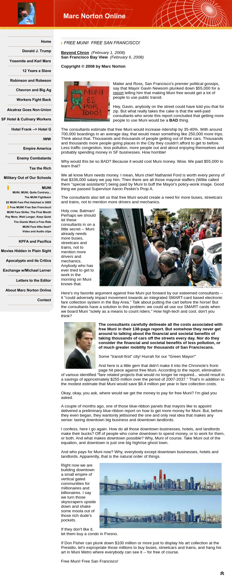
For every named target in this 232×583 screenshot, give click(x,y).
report (118, 93)
